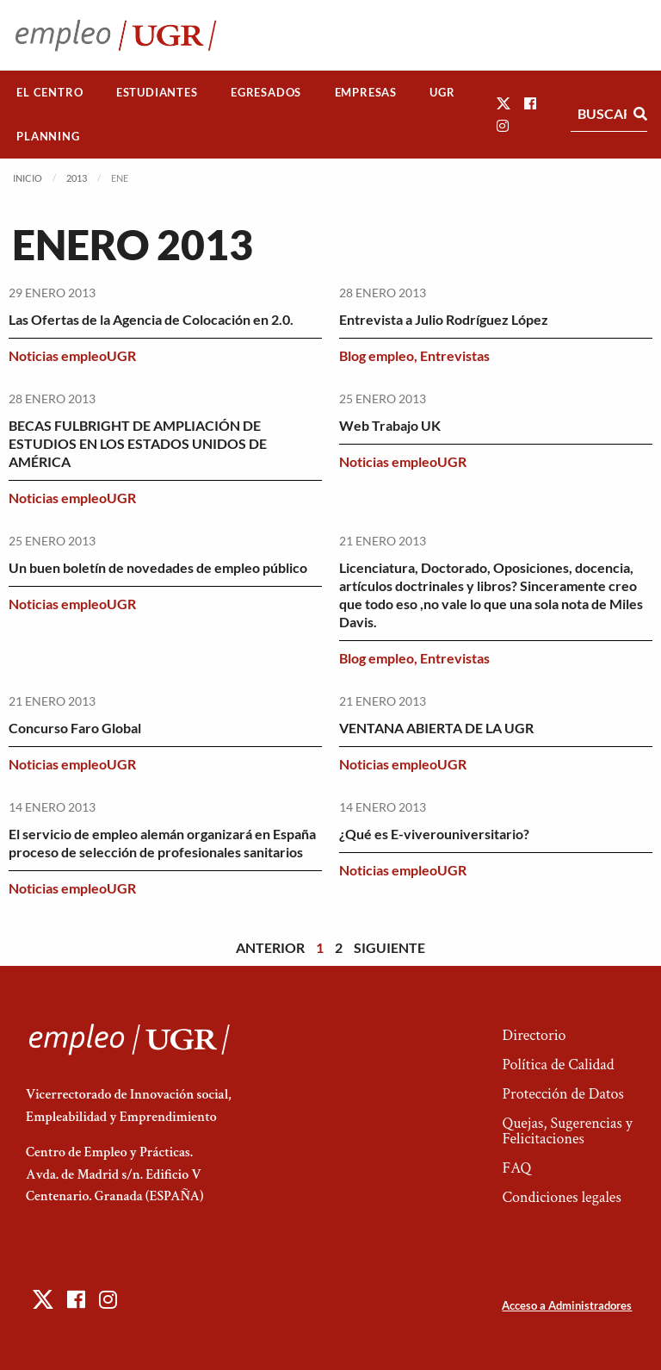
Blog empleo (376, 355)
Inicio (27, 178)
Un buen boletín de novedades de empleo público (158, 567)
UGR (441, 92)
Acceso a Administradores (567, 1305)
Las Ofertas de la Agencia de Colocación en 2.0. (151, 319)
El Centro (49, 92)
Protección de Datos (562, 1094)
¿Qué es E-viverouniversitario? (434, 833)
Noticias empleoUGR (72, 355)
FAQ (516, 1168)
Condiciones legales (561, 1197)
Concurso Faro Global (75, 727)
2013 (76, 178)
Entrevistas (455, 355)
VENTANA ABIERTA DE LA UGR (436, 727)
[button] (503, 103)
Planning (47, 136)
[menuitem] (50, 93)
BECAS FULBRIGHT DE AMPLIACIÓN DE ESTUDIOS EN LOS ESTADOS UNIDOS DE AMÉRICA (138, 443)
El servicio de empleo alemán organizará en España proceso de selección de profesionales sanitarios (162, 842)
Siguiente (389, 947)
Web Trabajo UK (390, 425)
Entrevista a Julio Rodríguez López (443, 319)
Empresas (366, 92)
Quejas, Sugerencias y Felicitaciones (567, 1131)
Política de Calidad (558, 1064)
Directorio (533, 1035)
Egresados (266, 92)
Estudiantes (157, 92)
